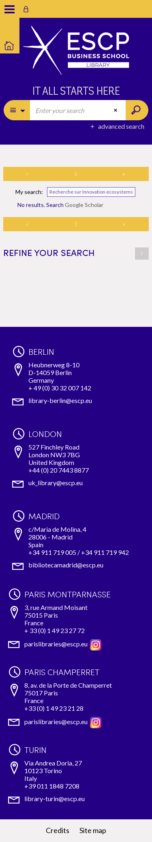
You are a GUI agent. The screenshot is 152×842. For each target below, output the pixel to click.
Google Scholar (84, 204)
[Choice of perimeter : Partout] (17, 110)
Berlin (41, 351)
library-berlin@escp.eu (60, 400)
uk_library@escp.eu (55, 482)
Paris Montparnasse (67, 594)
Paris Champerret (61, 672)
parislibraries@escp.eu (56, 644)
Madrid (44, 516)
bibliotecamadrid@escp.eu (65, 565)
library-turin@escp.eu (54, 798)
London (45, 433)
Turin (35, 749)
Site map (92, 830)
